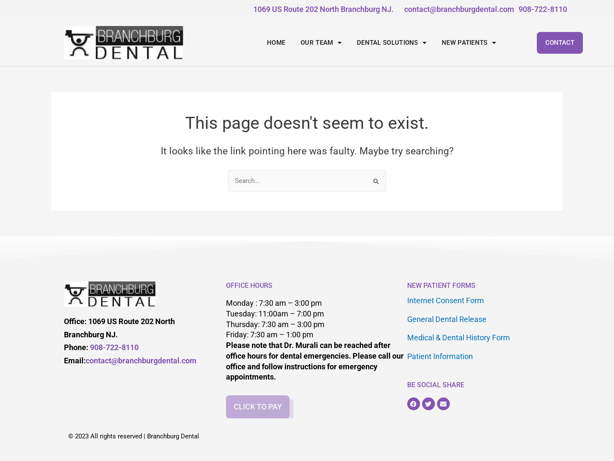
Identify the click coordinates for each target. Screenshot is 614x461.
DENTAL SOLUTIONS (391, 42)
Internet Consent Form (445, 300)
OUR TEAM (321, 42)
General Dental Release (447, 317)
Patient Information (440, 353)
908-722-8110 (114, 347)
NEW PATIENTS (469, 42)
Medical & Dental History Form (458, 335)
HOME (276, 42)
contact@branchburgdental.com (141, 360)
